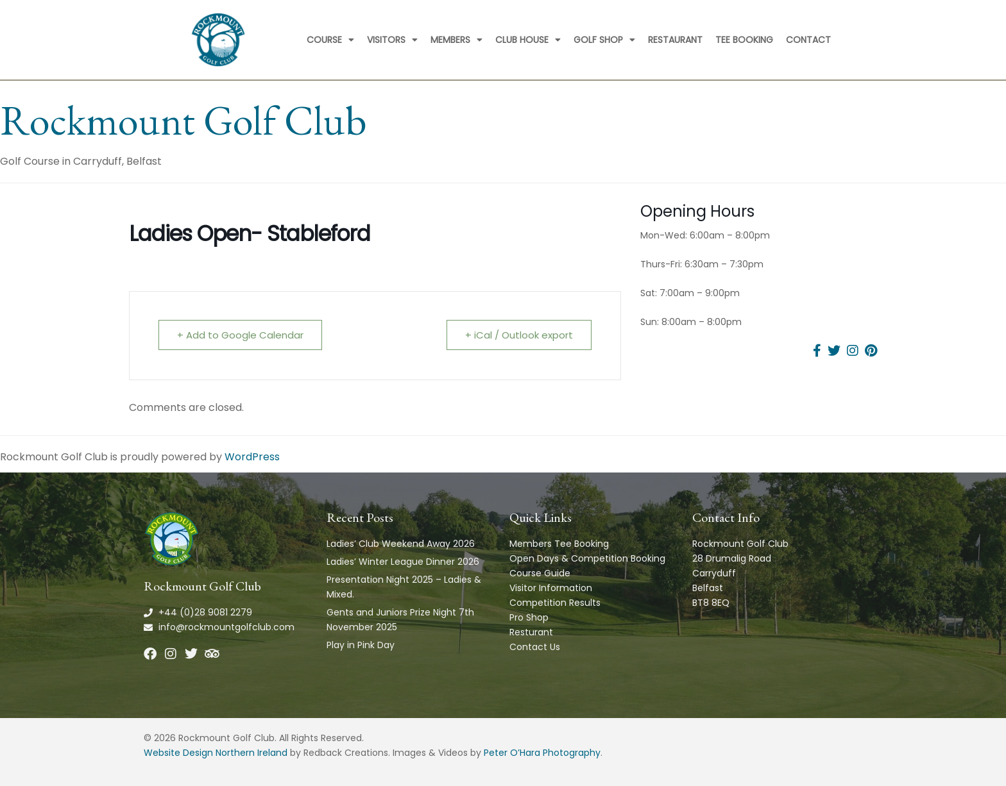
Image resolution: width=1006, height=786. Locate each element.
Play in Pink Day (361, 645)
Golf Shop (604, 39)
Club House (528, 39)
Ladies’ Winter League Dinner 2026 (403, 561)
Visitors (392, 39)
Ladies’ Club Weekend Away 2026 (401, 543)
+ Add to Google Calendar (240, 335)
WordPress (252, 456)
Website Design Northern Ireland (215, 752)
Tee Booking (744, 39)
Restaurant (675, 39)
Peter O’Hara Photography (542, 752)
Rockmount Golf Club (183, 120)
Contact (808, 39)
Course (330, 39)
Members (456, 39)
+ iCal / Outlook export (519, 335)
